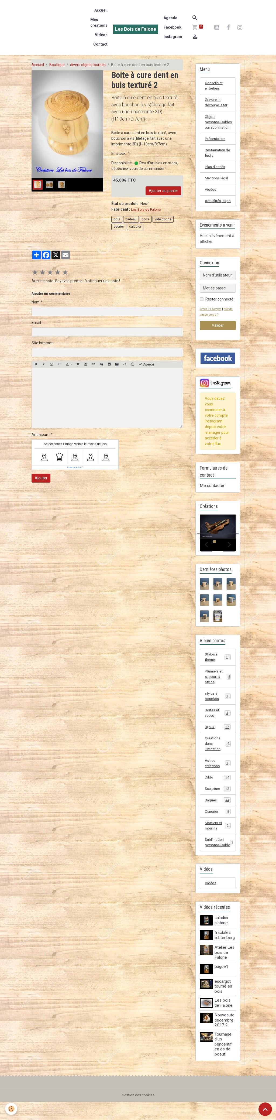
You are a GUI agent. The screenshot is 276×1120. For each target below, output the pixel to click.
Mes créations (99, 23)
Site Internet (42, 343)
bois (116, 219)
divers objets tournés (88, 65)
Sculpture (218, 808)
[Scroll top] (265, 1109)
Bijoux (218, 744)
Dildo (218, 796)
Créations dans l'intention (218, 761)
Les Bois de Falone (146, 209)
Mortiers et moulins (218, 845)
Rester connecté (219, 314)
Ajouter (41, 478)
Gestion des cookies (138, 1113)
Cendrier (218, 831)
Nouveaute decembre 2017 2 (225, 1038)
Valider (218, 340)
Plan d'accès (215, 175)
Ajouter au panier (163, 191)
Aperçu (146, 364)
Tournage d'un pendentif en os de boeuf (223, 1062)
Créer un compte (211, 324)
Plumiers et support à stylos (218, 692)
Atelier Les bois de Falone (225, 971)
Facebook (172, 27)
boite (146, 219)
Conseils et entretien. (214, 86)
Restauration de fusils (216, 161)
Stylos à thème (218, 672)
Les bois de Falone (224, 1021)
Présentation (216, 146)
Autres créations (218, 782)
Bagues (218, 819)
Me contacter (212, 500)
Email (36, 322)
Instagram (173, 37)
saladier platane (222, 941)
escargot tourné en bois (224, 1005)
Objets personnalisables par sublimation (219, 126)
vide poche (163, 219)
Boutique (57, 65)
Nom (36, 302)
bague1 (222, 986)
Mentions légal (217, 187)
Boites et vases (218, 730)
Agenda (170, 18)
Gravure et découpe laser (217, 103)
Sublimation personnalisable (220, 863)
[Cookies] (11, 1109)
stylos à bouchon (218, 713)
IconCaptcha (74, 467)
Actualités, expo (214, 213)
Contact (100, 44)
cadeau (131, 219)
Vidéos (101, 35)
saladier (135, 226)
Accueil (101, 10)
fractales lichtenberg (225, 955)
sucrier (118, 226)
